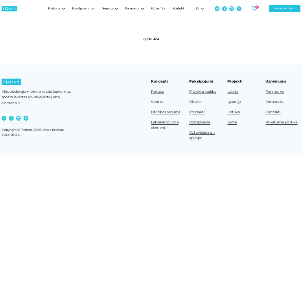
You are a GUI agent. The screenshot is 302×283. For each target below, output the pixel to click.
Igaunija (234, 102)
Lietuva (233, 112)
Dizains (195, 102)
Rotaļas (157, 92)
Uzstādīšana (199, 122)
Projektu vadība (202, 92)
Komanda (274, 102)
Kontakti (179, 8)
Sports (157, 102)
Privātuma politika (281, 122)
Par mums (274, 92)
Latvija (232, 92)
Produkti (196, 112)
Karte (232, 122)
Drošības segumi (165, 112)
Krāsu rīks (158, 8)
